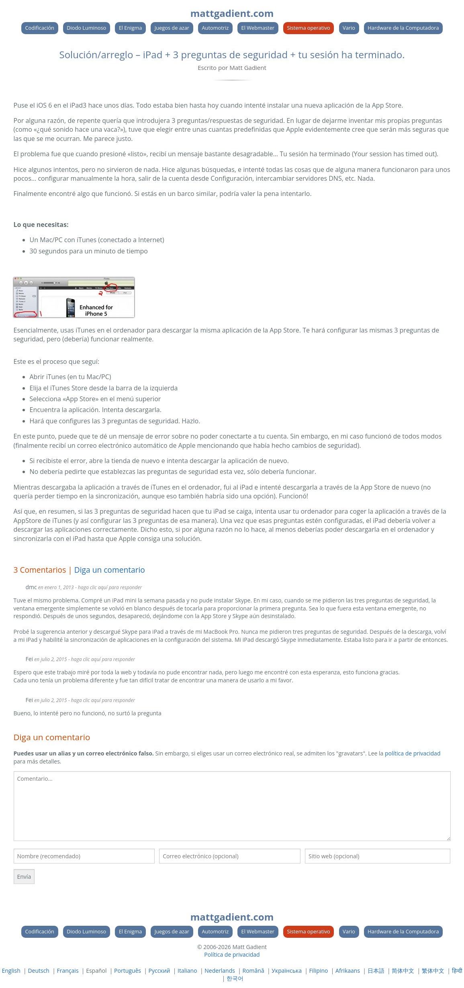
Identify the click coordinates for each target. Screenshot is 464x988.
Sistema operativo (308, 27)
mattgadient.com (232, 13)
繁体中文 (433, 970)
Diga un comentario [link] (109, 569)
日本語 (376, 970)
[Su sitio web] (378, 856)
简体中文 (403, 970)
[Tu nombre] (84, 856)
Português (127, 970)
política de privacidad (413, 753)
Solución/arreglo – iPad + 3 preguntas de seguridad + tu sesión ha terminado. (232, 54)
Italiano (187, 970)
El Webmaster (258, 27)
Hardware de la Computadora (403, 27)
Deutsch (38, 970)
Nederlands (219, 970)
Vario (349, 27)
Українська (287, 970)
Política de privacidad (232, 954)
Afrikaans (347, 970)
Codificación (39, 27)
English (11, 970)
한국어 (235, 978)
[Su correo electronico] (229, 856)
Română (253, 970)
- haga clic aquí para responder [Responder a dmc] (108, 587)
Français (68, 970)
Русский (159, 970)
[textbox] (232, 806)
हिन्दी (457, 970)
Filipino (318, 970)
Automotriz (215, 27)
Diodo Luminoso (86, 27)
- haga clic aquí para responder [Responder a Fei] (101, 659)
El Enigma (130, 27)
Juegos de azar (172, 27)
